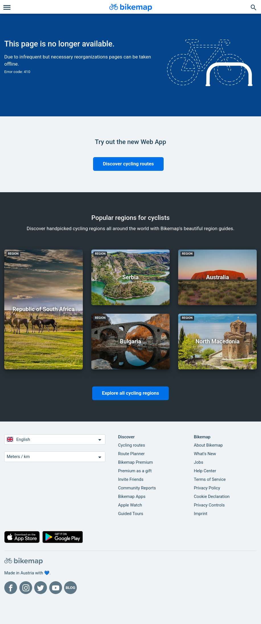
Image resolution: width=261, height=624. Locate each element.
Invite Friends (130, 479)
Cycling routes (131, 445)
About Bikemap (208, 445)
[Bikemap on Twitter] (40, 587)
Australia (217, 277)
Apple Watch (130, 505)
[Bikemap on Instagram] (25, 587)
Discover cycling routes (128, 164)
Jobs (198, 462)
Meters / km (55, 457)
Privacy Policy (207, 488)
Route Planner (131, 453)
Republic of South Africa (44, 309)
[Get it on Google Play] (62, 538)
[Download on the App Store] (22, 538)
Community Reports (137, 488)
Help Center (205, 470)
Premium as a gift (135, 470)
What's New (205, 453)
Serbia (130, 277)
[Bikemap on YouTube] (55, 587)
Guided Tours (130, 513)
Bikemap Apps (131, 496)
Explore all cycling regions (130, 393)
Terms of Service (210, 479)
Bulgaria (130, 341)
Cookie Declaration (212, 496)
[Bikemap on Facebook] (10, 587)
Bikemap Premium (135, 462)
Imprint (200, 513)
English (55, 440)
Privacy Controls (209, 505)
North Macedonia (218, 341)
